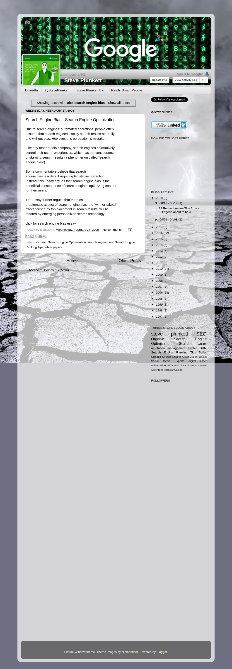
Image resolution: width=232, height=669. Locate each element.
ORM (203, 348)
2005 (160, 298)
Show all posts (119, 103)
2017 (160, 227)
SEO (201, 334)
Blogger (162, 652)
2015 (160, 239)
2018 (160, 198)
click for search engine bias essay (51, 223)
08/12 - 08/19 (169, 203)
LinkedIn (31, 90)
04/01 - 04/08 (169, 219)
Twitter (192, 348)
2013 (160, 250)
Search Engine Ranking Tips (173, 352)
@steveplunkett (161, 112)
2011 (160, 263)
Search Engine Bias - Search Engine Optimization (71, 120)
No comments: (113, 229)
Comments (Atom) (56, 270)
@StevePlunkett (57, 90)
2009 (160, 274)
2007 (160, 286)
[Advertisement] (165, 440)
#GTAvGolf (173, 365)
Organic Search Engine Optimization (61, 242)
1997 (160, 316)
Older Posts (129, 260)
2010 (160, 268)
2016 (160, 233)
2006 (160, 292)
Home (71, 260)
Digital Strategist (188, 365)
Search (184, 343)
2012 (160, 256)
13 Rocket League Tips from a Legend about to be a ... (179, 210)
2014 (160, 245)
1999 (160, 304)
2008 (160, 280)
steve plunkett (169, 334)
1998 (160, 310)
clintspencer (130, 652)
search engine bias (100, 242)
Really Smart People (126, 90)
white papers (54, 247)
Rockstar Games (173, 369)
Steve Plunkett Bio (90, 90)
